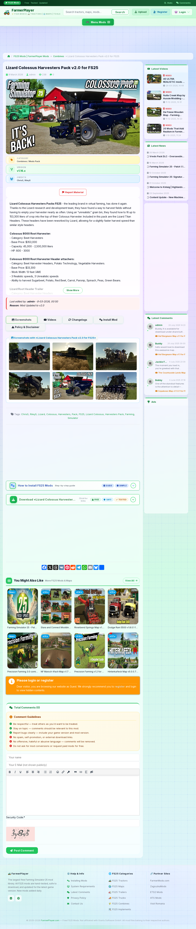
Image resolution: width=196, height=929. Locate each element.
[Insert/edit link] (63, 772)
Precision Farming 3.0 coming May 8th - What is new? (22, 671)
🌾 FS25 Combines (119, 903)
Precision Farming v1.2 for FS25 (89, 671)
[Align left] (27, 772)
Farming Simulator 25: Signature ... (166, 176)
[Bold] (9, 772)
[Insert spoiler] (86, 772)
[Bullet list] (45, 772)
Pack (74, 414)
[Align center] (33, 772)
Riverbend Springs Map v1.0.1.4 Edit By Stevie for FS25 (89, 627)
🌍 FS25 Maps (116, 886)
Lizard (41, 414)
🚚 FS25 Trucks (117, 898)
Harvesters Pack (114, 414)
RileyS (33, 414)
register (120, 686)
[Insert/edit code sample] (81, 772)
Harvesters (64, 414)
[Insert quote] (75, 772)
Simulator (73, 417)
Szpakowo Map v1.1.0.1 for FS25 (170, 391)
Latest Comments (78, 892)
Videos (50, 319)
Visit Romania (157, 903)
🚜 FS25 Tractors (118, 880)
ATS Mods (156, 898)
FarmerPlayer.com (50, 920)
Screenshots (21, 319)
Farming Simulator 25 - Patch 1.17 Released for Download (22, 627)
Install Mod (108, 319)
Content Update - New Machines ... (166, 197)
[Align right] (38, 772)
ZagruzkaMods (158, 886)
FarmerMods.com (159, 880)
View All (131, 580)
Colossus (51, 414)
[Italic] (15, 772)
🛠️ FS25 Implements (120, 909)
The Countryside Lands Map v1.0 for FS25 (170, 373)
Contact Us (75, 903)
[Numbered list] (50, 772)
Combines (58, 56)
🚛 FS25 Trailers (118, 892)
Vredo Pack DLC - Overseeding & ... (166, 156)
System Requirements (81, 886)
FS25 (81, 414)
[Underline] (20, 772)
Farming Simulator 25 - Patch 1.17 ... (166, 166)
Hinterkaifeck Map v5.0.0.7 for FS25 (123, 671)
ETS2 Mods (156, 892)
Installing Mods (77, 880)
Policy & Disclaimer (25, 327)
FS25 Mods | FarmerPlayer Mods (31, 56)
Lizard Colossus (95, 414)
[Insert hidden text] (91, 772)
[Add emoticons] (57, 772)
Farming (129, 414)
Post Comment (22, 850)
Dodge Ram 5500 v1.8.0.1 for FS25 (123, 627)
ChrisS (25, 414)
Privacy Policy (76, 898)
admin (32, 74)
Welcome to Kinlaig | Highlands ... (166, 187)
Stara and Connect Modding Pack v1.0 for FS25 (56, 627)
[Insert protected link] (68, 772)
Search (120, 12)
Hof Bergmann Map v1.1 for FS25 (170, 336)
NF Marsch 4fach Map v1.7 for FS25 (56, 671)
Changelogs (77, 319)
